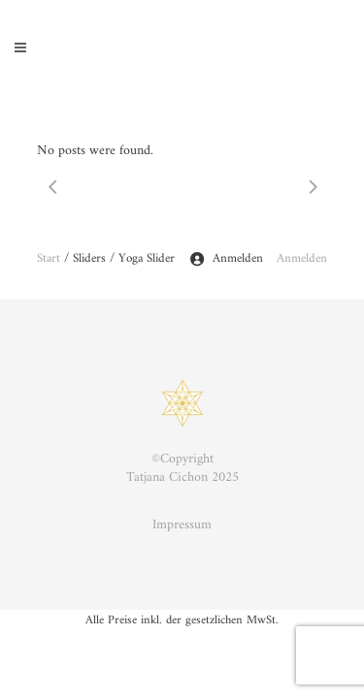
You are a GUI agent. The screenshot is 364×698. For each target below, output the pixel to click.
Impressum (182, 525)
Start (48, 258)
